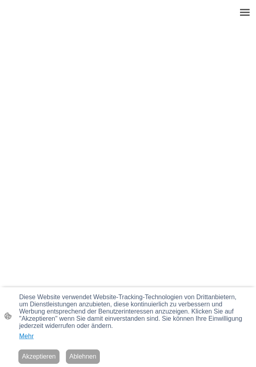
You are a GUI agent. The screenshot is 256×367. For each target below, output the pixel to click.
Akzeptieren (39, 356)
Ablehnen (83, 356)
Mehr (26, 336)
